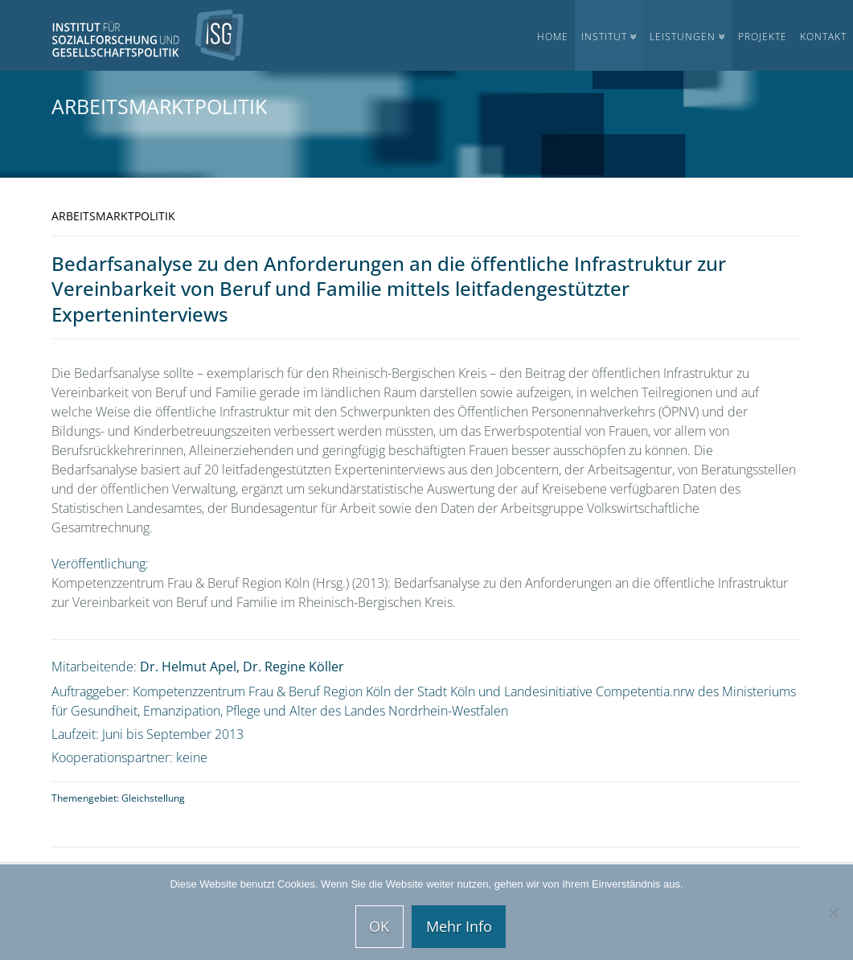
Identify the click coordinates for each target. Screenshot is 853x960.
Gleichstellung (153, 798)
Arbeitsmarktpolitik (159, 106)
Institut (604, 36)
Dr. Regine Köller (293, 666)
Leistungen (683, 36)
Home (552, 36)
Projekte (762, 36)
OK (379, 926)
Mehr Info (459, 926)
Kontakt (823, 36)
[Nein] (833, 913)
